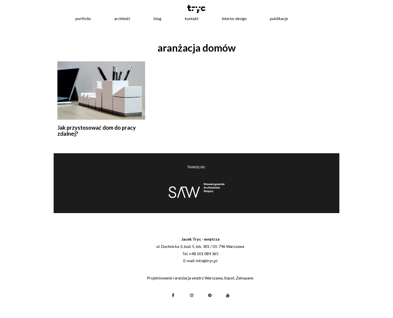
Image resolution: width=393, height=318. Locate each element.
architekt (122, 18)
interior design (234, 18)
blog (157, 18)
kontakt (192, 18)
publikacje (279, 18)
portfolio (83, 18)
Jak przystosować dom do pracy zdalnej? (96, 130)
